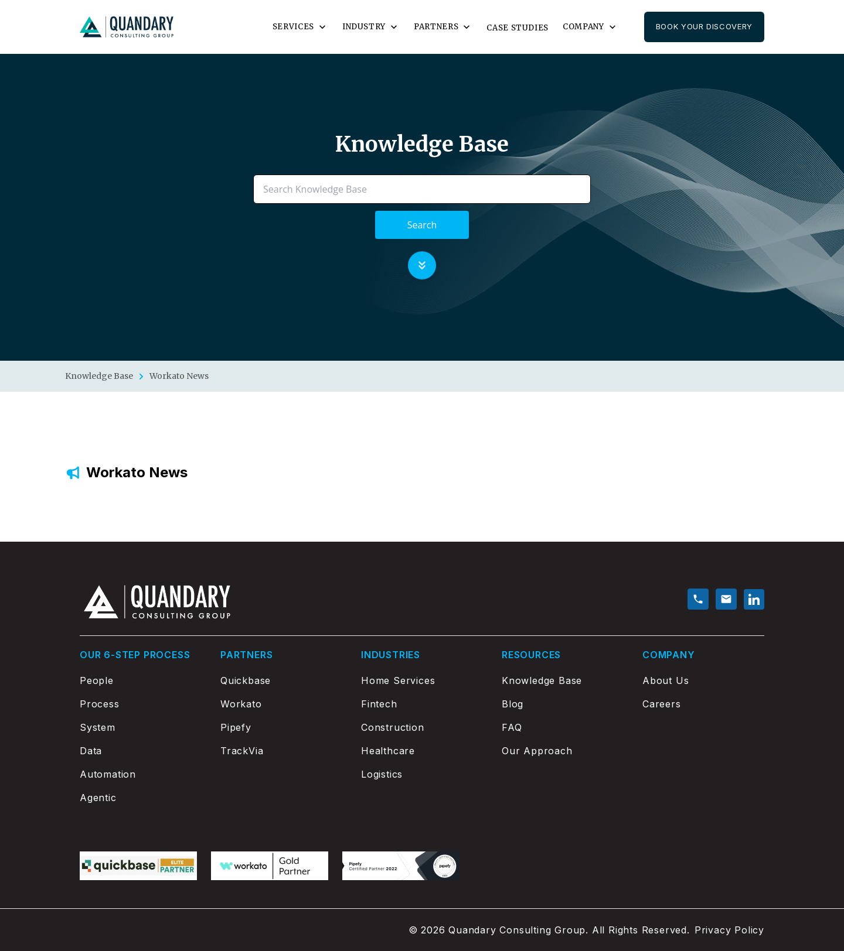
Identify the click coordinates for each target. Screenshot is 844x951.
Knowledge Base (99, 376)
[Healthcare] (422, 751)
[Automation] (141, 774)
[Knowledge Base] (563, 680)
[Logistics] (422, 774)
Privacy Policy (729, 930)
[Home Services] (422, 680)
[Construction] (422, 727)
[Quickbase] (281, 680)
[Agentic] (141, 798)
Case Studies (517, 28)
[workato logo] (269, 865)
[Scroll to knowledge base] (422, 265)
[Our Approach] (563, 751)
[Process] (141, 704)
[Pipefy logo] (401, 865)
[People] (141, 680)
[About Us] (703, 680)
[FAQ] (563, 727)
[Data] (141, 751)
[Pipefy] (281, 727)
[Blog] (563, 704)
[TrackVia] (281, 751)
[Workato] (281, 704)
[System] (141, 727)
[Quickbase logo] (138, 865)
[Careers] (703, 704)
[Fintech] (422, 704)
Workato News (179, 376)
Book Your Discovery (704, 26)
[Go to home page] (126, 27)
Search (422, 224)
